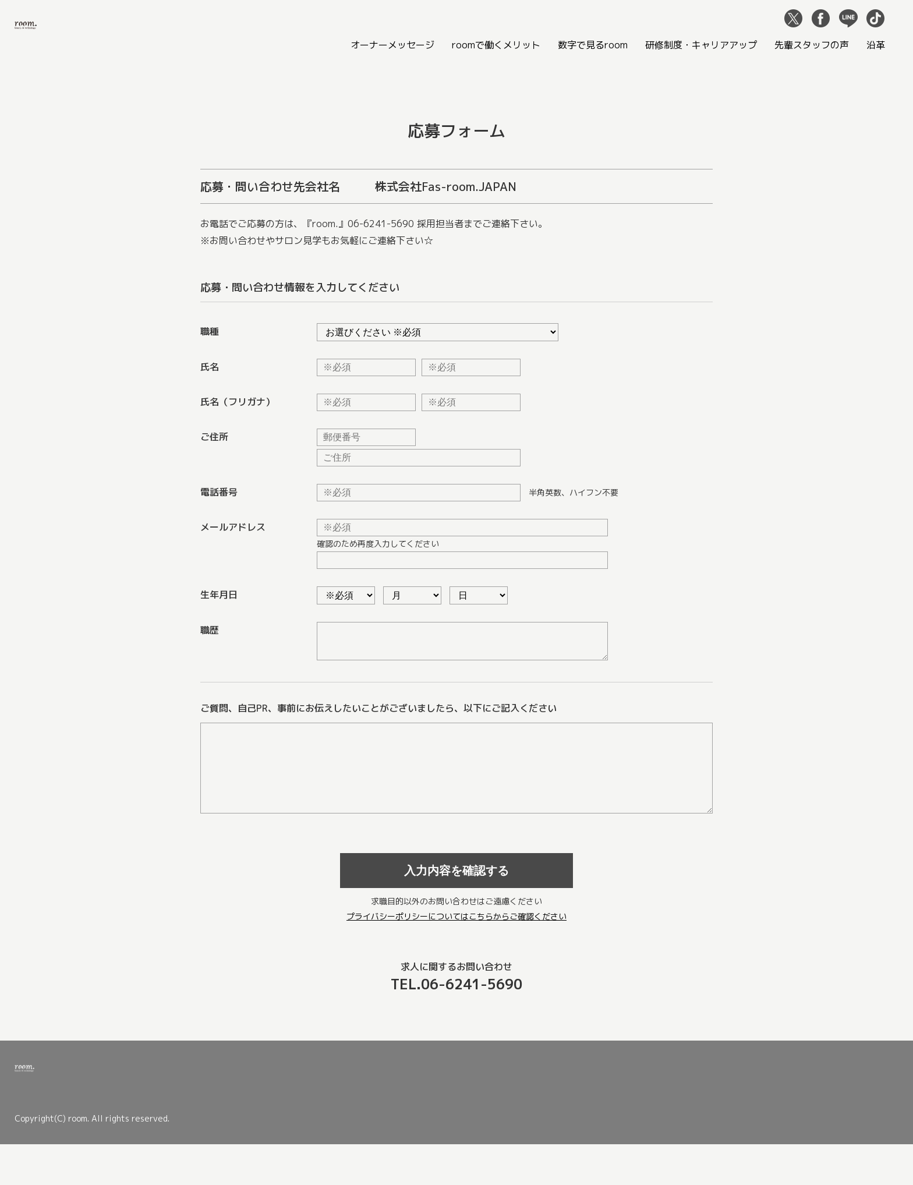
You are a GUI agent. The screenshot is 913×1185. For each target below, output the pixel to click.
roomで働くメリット (496, 44)
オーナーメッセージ (392, 44)
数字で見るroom (593, 44)
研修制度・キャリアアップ (701, 44)
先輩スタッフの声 (811, 44)
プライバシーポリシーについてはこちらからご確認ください (456, 941)
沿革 (875, 44)
